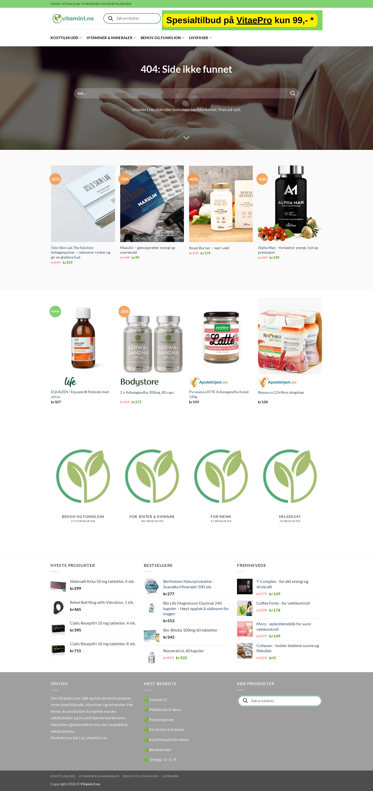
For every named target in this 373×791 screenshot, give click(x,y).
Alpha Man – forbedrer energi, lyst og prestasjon (288, 250)
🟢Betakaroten (157, 749)
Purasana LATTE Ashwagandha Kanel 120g (219, 394)
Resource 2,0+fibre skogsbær (281, 392)
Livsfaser (200, 37)
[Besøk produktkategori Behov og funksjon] (83, 481)
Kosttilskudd (66, 37)
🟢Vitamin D (155, 699)
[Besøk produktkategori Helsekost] (290, 481)
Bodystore (139, 382)
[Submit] (293, 93)
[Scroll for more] (186, 138)
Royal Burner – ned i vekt (209, 248)
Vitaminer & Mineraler (111, 37)
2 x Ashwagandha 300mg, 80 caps (147, 392)
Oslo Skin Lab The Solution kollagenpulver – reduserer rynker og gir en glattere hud (80, 252)
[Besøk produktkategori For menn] (221, 481)
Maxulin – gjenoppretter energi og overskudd (147, 250)
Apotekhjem (208, 382)
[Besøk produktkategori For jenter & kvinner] (152, 481)
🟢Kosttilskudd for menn (166, 739)
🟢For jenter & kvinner (164, 729)
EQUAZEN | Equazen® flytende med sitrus (80, 394)
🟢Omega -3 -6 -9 (160, 759)
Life (70, 382)
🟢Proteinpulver (159, 719)
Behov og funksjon (162, 37)
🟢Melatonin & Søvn (162, 709)
